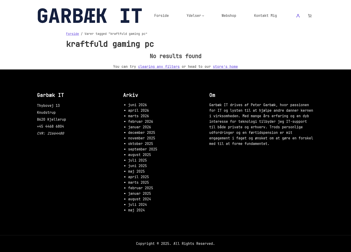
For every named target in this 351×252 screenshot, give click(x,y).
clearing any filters (159, 66)
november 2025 (141, 138)
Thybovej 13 (48, 105)
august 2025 (139, 155)
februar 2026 (140, 121)
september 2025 (142, 149)
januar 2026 (139, 127)
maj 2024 (136, 210)
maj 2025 (136, 171)
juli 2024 (137, 204)
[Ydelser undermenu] (203, 16)
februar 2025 (140, 188)
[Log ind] (298, 15)
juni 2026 (137, 105)
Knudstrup (46, 112)
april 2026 (138, 110)
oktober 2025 (140, 143)
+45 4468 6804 (50, 126)
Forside (72, 34)
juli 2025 (137, 160)
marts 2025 (138, 182)
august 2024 (139, 199)
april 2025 (138, 177)
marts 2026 (138, 116)
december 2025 (141, 132)
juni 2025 (137, 166)
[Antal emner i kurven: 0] (310, 15)
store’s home (225, 66)
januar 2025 (139, 193)
